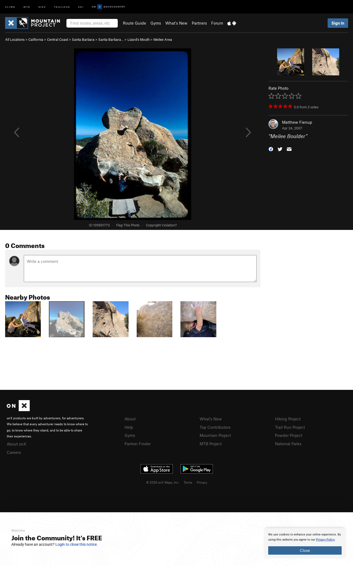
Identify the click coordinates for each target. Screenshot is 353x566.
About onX (16, 443)
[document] (305, 543)
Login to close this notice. (76, 544)
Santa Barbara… (111, 39)
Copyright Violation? (161, 225)
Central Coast (57, 39)
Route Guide (134, 23)
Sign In (337, 23)
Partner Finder (138, 442)
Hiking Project (288, 418)
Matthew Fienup (297, 122)
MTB (26, 6)
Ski (81, 6)
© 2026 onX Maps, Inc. (162, 481)
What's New (176, 23)
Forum (217, 23)
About (130, 418)
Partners (199, 23)
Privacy (202, 481)
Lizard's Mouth (138, 39)
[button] (270, 149)
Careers (14, 451)
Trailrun (62, 6)
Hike (42, 6)
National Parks (288, 442)
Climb (10, 6)
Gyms (155, 23)
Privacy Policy (325, 539)
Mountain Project (215, 434)
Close (305, 550)
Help (129, 426)
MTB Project (211, 442)
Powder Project (288, 434)
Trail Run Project (290, 426)
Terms (188, 481)
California (35, 39)
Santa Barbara (83, 39)
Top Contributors (215, 426)
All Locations (15, 39)
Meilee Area (162, 39)
